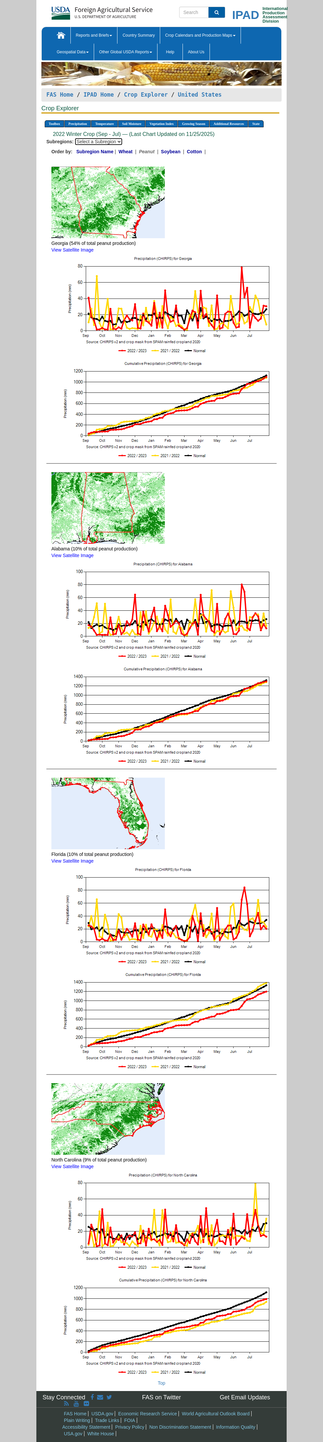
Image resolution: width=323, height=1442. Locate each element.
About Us (196, 52)
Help (170, 52)
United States (200, 94)
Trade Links (107, 1420)
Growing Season (193, 124)
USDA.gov (102, 1413)
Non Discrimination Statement (180, 1427)
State (256, 124)
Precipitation (77, 124)
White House (100, 1433)
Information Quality (235, 1427)
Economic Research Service (147, 1413)
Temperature (104, 124)
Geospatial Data (73, 52)
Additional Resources (229, 124)
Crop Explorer (146, 94)
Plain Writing (77, 1420)
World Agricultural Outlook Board (216, 1413)
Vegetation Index (161, 124)
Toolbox (54, 124)
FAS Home (59, 94)
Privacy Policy (129, 1427)
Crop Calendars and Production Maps (200, 35)
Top (162, 1383)
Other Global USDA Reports (125, 52)
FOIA (129, 1420)
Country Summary (138, 35)
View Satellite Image (72, 250)
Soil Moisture (131, 124)
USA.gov (73, 1433)
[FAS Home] (85, 11)
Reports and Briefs (94, 35)
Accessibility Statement (86, 1427)
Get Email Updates (245, 1397)
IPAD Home (98, 94)
